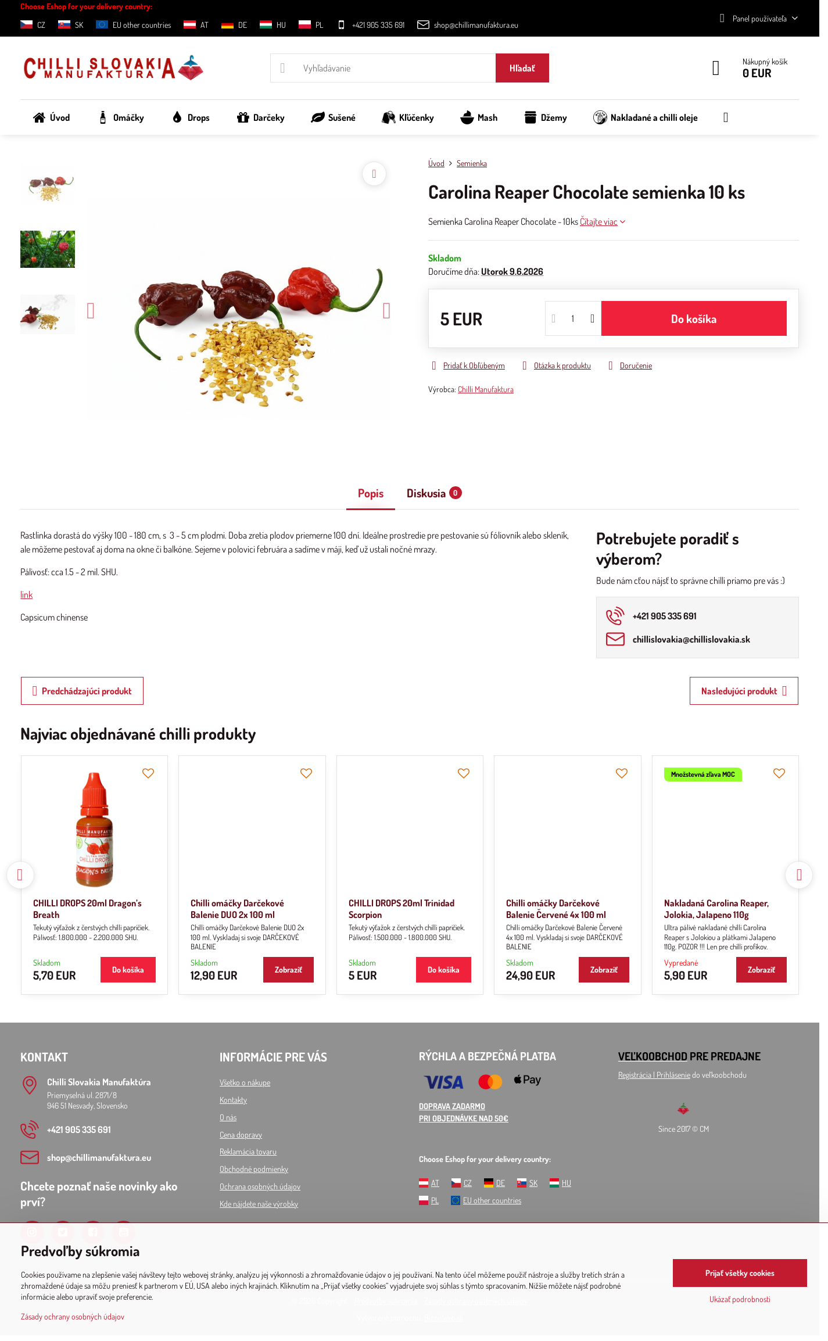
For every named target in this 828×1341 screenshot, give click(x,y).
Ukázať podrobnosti (739, 1299)
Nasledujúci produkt (744, 691)
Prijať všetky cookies (740, 1273)
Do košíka (693, 318)
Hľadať (522, 68)
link (26, 594)
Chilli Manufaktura (486, 389)
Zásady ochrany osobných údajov (72, 1316)
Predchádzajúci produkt (82, 691)
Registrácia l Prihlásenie (654, 1075)
